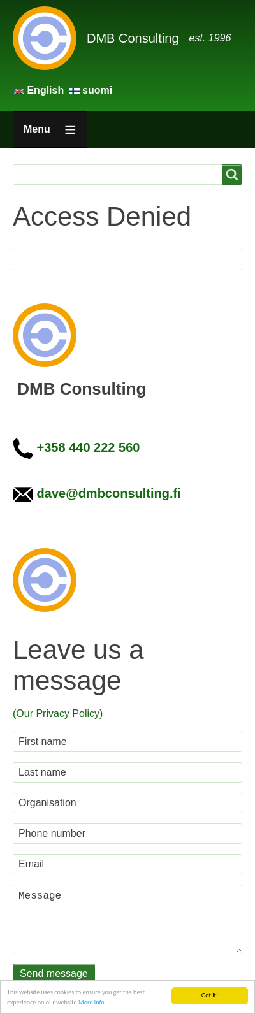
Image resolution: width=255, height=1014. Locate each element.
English (40, 90)
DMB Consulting (133, 38)
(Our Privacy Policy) (58, 713)
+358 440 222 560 (88, 447)
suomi (91, 90)
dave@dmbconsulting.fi (109, 493)
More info (91, 1002)
